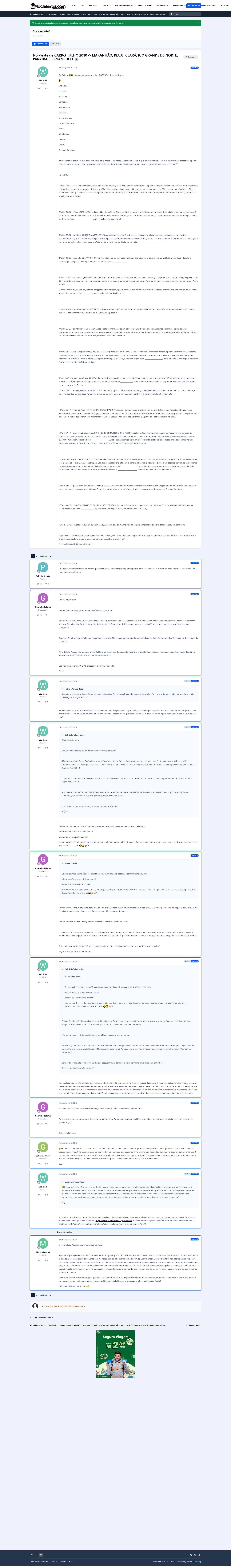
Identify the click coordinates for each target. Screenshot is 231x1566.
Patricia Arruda (43, 576)
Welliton (43, 80)
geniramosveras (43, 1155)
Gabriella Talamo (43, 607)
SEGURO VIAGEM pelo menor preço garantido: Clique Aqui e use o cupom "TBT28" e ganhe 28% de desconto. (78, 23)
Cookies (63, 1562)
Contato (54, 1562)
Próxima (43, 556)
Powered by (189, 1562)
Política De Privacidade (39, 1562)
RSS (71, 1562)
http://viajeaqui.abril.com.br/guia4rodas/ (114, 1220)
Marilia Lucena (43, 1252)
